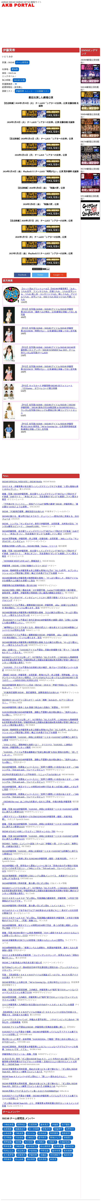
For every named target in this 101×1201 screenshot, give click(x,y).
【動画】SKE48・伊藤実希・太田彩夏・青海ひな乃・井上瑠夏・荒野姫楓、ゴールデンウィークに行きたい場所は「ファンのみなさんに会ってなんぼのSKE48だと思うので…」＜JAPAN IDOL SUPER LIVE (40, 677)
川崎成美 (19, 1133)
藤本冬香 (56, 1151)
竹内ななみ (8, 1151)
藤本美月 (44, 1124)
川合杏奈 (19, 1137)
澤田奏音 (7, 1159)
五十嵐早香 (8, 1155)
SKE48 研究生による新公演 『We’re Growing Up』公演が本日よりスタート (36, 982)
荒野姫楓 (7, 1142)
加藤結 (43, 1155)
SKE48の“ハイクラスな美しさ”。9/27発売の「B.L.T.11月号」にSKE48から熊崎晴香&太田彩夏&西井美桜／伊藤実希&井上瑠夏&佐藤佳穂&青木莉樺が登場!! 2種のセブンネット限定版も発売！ (40, 660)
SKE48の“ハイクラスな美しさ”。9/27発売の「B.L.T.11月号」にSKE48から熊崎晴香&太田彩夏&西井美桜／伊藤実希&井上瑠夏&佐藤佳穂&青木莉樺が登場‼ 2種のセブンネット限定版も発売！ (40, 722)
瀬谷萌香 (31, 1159)
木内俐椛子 (55, 1155)
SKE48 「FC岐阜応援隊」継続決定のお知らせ (23, 511)
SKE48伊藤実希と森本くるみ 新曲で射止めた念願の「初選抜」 (31, 707)
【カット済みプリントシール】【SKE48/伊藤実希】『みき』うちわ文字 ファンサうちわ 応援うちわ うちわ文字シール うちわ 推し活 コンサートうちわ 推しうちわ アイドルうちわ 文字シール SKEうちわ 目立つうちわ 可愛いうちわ (49, 294)
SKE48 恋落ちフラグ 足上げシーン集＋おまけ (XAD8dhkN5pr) (30, 1091)
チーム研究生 (22, 62)
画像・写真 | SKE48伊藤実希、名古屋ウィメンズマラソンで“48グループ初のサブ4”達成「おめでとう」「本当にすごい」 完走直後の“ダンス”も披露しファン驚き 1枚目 (40, 553)
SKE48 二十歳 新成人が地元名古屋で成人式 (22, 962)
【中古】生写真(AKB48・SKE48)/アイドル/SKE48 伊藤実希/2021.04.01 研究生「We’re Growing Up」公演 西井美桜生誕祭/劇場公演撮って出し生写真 (48, 426)
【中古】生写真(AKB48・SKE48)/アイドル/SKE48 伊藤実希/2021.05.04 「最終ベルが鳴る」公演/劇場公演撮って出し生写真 (49, 312)
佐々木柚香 (34, 1129)
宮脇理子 (58, 1129)
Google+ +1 (58, 275)
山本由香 (7, 1133)
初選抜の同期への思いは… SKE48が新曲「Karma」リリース (29, 546)
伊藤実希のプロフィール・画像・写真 (19, 1054)
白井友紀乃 (32, 1146)
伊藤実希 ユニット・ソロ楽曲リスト (32, 91)
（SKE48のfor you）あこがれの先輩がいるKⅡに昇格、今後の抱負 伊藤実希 (37, 802)
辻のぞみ (31, 1133)
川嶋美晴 (19, 1146)
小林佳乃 (31, 1137)
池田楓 (18, 1142)
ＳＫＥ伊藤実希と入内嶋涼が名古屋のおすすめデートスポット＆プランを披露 (38, 1005)
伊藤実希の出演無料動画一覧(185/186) (19, 585)
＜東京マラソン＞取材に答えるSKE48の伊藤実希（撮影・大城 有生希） (35, 858)
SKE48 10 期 (19, 80)
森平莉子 (42, 1137)
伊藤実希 (33, 1155)
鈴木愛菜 (58, 1146)
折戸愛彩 (66, 1124)
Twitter (40, 275)
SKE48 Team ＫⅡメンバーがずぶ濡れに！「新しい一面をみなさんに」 (34, 1076)
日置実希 (33, 1124)
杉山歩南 (19, 1159)
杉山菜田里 (45, 1146)
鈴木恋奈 (70, 1146)
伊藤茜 (55, 1124)
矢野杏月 (70, 1129)
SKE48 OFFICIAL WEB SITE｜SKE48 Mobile (22, 482)
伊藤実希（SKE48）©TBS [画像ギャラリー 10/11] (24, 566)
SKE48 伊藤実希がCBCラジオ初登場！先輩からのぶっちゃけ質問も (33, 940)
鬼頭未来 (68, 1155)
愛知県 (15, 69)
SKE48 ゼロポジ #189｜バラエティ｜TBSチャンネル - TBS (28, 831)
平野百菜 (44, 1151)
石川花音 (29, 1142)
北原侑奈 (7, 1129)
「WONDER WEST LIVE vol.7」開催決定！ (21, 561)
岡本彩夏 (7, 1146)
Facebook (22, 275)
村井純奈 (42, 1133)
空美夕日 (46, 1129)
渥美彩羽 (66, 1133)
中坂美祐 (33, 1151)
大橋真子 (52, 1142)
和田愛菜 (54, 1133)
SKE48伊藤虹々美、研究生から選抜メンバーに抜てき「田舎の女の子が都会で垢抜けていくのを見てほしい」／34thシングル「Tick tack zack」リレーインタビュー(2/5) (40, 868)
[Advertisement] (50, 28)
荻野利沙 (21, 1124)
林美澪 (53, 1159)
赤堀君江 (68, 1137)
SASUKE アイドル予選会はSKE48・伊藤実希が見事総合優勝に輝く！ (34, 1027)
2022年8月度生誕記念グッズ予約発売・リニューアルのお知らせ (31, 774)
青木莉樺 (68, 1151)
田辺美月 (21, 1151)
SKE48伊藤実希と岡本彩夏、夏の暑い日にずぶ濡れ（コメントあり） (34, 906)
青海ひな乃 (55, 1137)
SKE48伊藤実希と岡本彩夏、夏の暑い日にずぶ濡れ (25, 883)
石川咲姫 (7, 1137)
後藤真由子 (20, 1129)
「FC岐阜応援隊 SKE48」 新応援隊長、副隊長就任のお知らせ (30, 692)
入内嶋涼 (40, 1142)
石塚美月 (21, 1155)
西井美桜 (42, 1159)
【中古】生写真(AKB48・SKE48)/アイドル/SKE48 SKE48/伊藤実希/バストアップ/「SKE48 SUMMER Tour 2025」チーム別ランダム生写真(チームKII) (48, 350)
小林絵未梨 (8, 1124)
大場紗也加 (65, 1142)
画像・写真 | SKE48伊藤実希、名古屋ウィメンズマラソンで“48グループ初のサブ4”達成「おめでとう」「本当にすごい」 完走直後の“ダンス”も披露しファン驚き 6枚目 (40, 496)
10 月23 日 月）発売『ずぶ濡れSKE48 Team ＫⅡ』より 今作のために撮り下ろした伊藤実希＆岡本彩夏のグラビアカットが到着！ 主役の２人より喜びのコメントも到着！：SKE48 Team (40, 1061)
